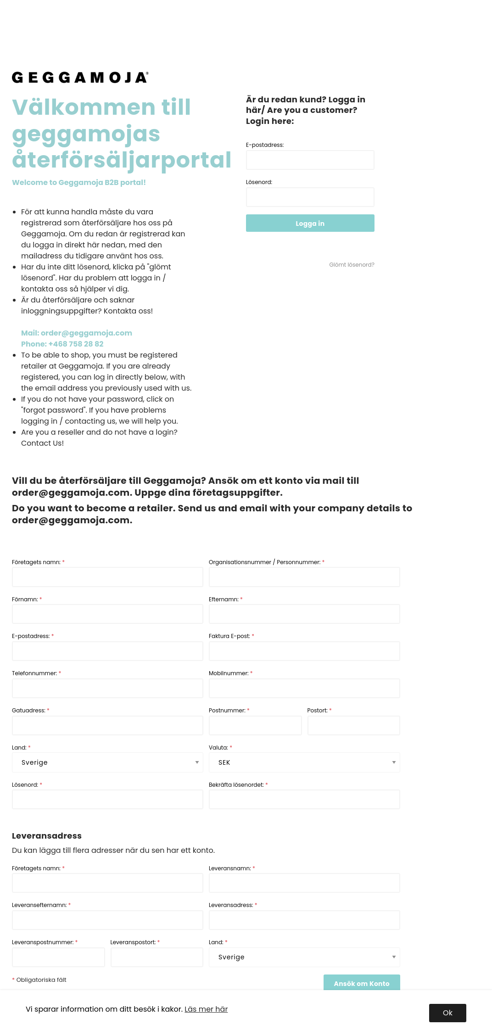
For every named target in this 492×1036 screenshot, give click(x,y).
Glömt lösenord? (352, 265)
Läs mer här (206, 1009)
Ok (448, 1013)
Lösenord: (310, 192)
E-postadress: (310, 155)
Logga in (310, 223)
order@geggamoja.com (71, 492)
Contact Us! (42, 443)
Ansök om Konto (362, 983)
